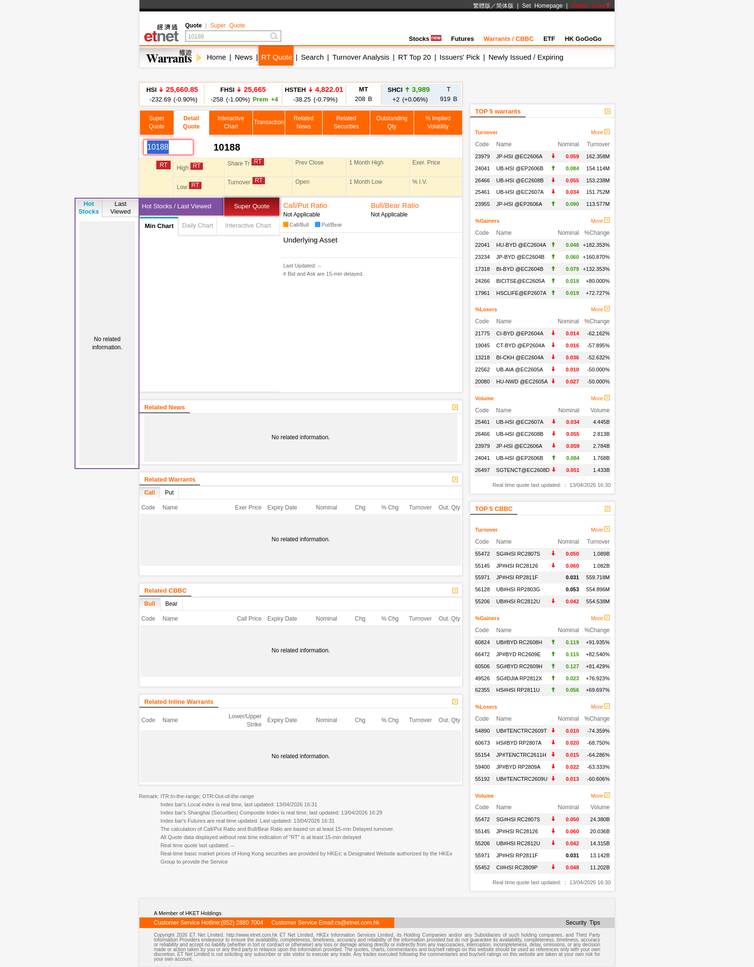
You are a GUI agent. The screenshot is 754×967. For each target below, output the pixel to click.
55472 (482, 554)
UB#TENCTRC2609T (521, 731)
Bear (171, 603)
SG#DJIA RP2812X (519, 678)
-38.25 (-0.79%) (314, 94)
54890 (482, 731)
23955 (482, 204)
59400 (482, 767)
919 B (448, 94)
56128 (482, 589)
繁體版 (481, 5)
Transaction (269, 122)
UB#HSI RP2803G (518, 589)
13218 (482, 357)
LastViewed (120, 207)
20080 (482, 381)
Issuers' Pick (460, 57)
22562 (482, 369)
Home (216, 57)
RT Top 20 (414, 57)
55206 (482, 601)
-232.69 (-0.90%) (172, 94)
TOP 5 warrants (498, 111)
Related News (164, 407)
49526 (482, 678)
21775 (482, 333)
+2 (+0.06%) (409, 94)
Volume (484, 398)
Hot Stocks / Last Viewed (176, 206)
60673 (482, 743)
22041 (482, 245)
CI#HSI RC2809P (517, 867)
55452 (482, 867)
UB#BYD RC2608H (519, 642)
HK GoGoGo (583, 38)
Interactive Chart (248, 225)
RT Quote (276, 57)
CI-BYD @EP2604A (519, 333)
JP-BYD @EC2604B (520, 257)
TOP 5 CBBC (494, 508)
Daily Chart (197, 225)
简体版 (505, 5)
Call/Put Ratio (305, 205)
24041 (482, 168)
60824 (482, 642)
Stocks (425, 38)
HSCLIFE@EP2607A (521, 293)
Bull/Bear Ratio (395, 205)
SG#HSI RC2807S (518, 554)
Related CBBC (165, 590)
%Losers (486, 309)
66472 (482, 654)
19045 (482, 345)
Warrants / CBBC (509, 38)
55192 (482, 779)
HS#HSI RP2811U (518, 690)
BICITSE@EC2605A (520, 281)
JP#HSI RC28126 (517, 566)
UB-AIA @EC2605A (519, 369)
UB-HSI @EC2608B (520, 180)
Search (312, 57)
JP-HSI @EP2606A (519, 204)
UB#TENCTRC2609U (521, 779)
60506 (482, 666)
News (244, 57)
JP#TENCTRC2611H (521, 755)
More (600, 132)
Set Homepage (542, 5)
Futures (462, 38)
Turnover (486, 132)
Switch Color (591, 5)
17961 (482, 293)
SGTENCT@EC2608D (523, 470)
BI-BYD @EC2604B (519, 269)
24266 (482, 281)
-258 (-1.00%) (243, 94)
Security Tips (583, 922)
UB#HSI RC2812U (518, 601)
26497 (482, 470)
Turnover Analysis (361, 57)
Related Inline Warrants (179, 701)
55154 (482, 755)
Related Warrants (169, 479)
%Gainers (487, 221)
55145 (482, 566)
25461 (482, 192)
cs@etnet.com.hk (357, 922)
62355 (482, 690)
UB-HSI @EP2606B (519, 168)
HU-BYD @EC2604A (521, 245)
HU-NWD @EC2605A (522, 381)
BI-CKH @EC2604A (520, 357)
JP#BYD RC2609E (518, 654)
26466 (482, 180)
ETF (549, 38)
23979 (482, 156)
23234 (482, 257)
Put (169, 492)
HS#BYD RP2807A (518, 743)
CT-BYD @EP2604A (520, 345)
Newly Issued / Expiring (526, 57)
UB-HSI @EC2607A (520, 192)
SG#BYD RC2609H (519, 666)
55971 (482, 577)
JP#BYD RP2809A (518, 767)
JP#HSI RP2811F (517, 577)
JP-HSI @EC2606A (519, 156)
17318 (482, 269)
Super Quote (227, 25)
